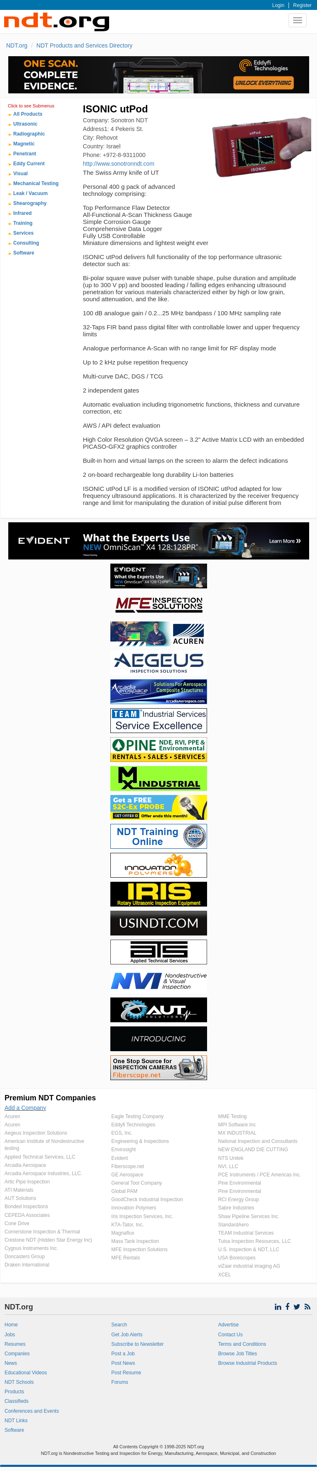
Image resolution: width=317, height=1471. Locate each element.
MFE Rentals (125, 1258)
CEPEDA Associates (27, 1215)
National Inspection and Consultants (258, 1141)
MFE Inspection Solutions (139, 1249)
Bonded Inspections (26, 1206)
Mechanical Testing (36, 183)
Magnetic (24, 144)
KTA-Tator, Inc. (127, 1225)
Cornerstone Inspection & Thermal (42, 1232)
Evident (119, 1158)
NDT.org (16, 45)
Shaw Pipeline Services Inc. (248, 1216)
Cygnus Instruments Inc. (31, 1248)
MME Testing (232, 1116)
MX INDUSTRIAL (237, 1133)
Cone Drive (17, 1223)
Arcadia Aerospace (25, 1165)
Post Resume (126, 1373)
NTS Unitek (230, 1158)
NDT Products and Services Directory (84, 45)
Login (278, 5)
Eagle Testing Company (137, 1116)
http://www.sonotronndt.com (119, 163)
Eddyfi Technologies (133, 1125)
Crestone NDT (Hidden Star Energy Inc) (48, 1240)
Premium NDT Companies (50, 1098)
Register (302, 5)
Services (23, 233)
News (11, 1363)
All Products (28, 114)
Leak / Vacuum (30, 193)
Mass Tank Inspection (135, 1241)
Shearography (30, 203)
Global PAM (124, 1191)
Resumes (15, 1344)
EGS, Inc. (121, 1133)
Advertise (228, 1325)
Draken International (27, 1265)
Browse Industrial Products (247, 1363)
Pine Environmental (239, 1183)
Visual (20, 173)
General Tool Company (136, 1183)
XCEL (224, 1275)
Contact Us (230, 1335)
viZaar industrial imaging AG (249, 1266)
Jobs (10, 1335)
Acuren (12, 1116)
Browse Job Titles (237, 1354)
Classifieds (17, 1401)
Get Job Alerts (126, 1335)
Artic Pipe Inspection (27, 1182)
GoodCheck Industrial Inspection (147, 1199)
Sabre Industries (236, 1208)
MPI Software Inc (237, 1125)
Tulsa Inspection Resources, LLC (254, 1241)
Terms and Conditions (242, 1344)
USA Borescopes (237, 1258)
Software (23, 253)
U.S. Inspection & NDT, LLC (248, 1249)
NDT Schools (19, 1382)
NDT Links (16, 1420)
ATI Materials (19, 1190)
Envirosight (123, 1149)
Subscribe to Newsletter (137, 1344)
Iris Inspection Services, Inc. (142, 1216)
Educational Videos (26, 1373)
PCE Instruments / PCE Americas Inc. (259, 1175)
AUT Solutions (20, 1198)
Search (119, 1325)
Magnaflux (122, 1233)
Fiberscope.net (127, 1166)
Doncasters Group (25, 1256)
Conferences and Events (32, 1411)
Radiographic (29, 134)
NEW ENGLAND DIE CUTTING (253, 1149)
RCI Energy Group (238, 1199)
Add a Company (25, 1107)
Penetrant (24, 154)
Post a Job (123, 1354)
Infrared (22, 213)
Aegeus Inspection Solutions (36, 1133)
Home (11, 1325)
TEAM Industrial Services (246, 1233)
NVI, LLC (228, 1166)
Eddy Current (29, 164)
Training (23, 223)
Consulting (26, 243)
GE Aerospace (127, 1175)
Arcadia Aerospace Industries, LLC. (43, 1173)
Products (14, 1392)
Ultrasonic (25, 124)
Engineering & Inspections (140, 1141)
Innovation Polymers (133, 1208)
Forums (119, 1382)
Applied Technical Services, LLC (40, 1157)
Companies (17, 1354)
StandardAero (233, 1225)
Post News (123, 1363)
